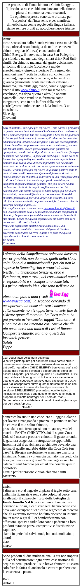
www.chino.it (30, 90)
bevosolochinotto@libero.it (59, 208)
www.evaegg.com (16, 301)
